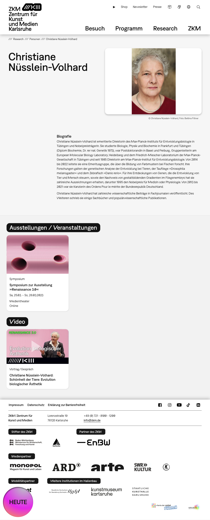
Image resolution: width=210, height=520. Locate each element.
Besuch (95, 28)
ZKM (194, 28)
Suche (198, 7)
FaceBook (160, 405)
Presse (157, 7)
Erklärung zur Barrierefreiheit (66, 405)
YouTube (179, 405)
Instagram (169, 405)
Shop (124, 7)
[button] (153, 81)
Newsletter (140, 7)
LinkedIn (198, 405)
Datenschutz (35, 405)
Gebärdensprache (179, 7)
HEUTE (18, 501)
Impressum (16, 405)
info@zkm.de (92, 420)
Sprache (188, 7)
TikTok (188, 405)
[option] (39, 273)
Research (165, 28)
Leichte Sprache (169, 7)
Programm (129, 28)
